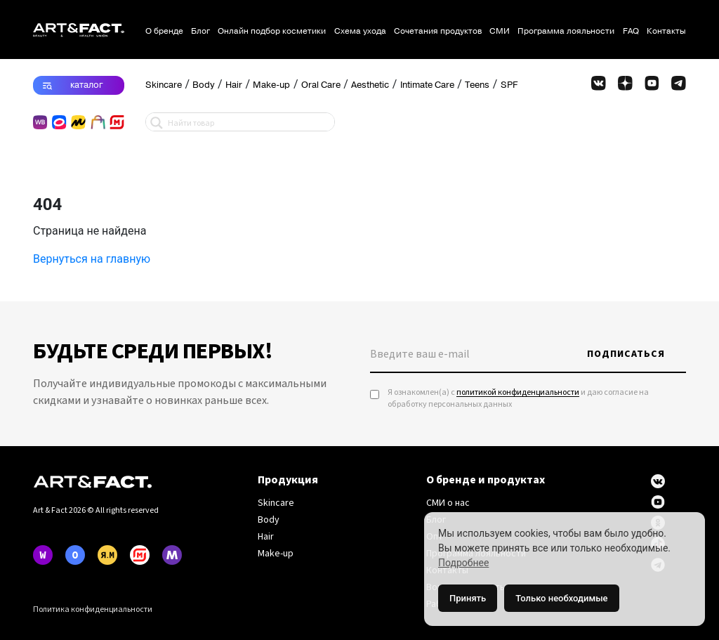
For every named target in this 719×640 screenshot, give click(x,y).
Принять (467, 598)
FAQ (631, 31)
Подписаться (626, 354)
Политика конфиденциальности (92, 609)
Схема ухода (360, 31)
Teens (477, 85)
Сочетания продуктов (438, 31)
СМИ (499, 31)
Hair (233, 85)
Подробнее (463, 562)
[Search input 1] (248, 121)
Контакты (666, 31)
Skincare (163, 85)
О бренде (164, 31)
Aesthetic (370, 85)
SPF (509, 85)
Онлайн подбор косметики (272, 31)
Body (203, 85)
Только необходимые (561, 598)
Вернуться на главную (91, 259)
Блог (200, 31)
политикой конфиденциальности (517, 392)
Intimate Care (427, 85)
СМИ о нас (448, 503)
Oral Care (321, 85)
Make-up (271, 85)
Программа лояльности (565, 31)
